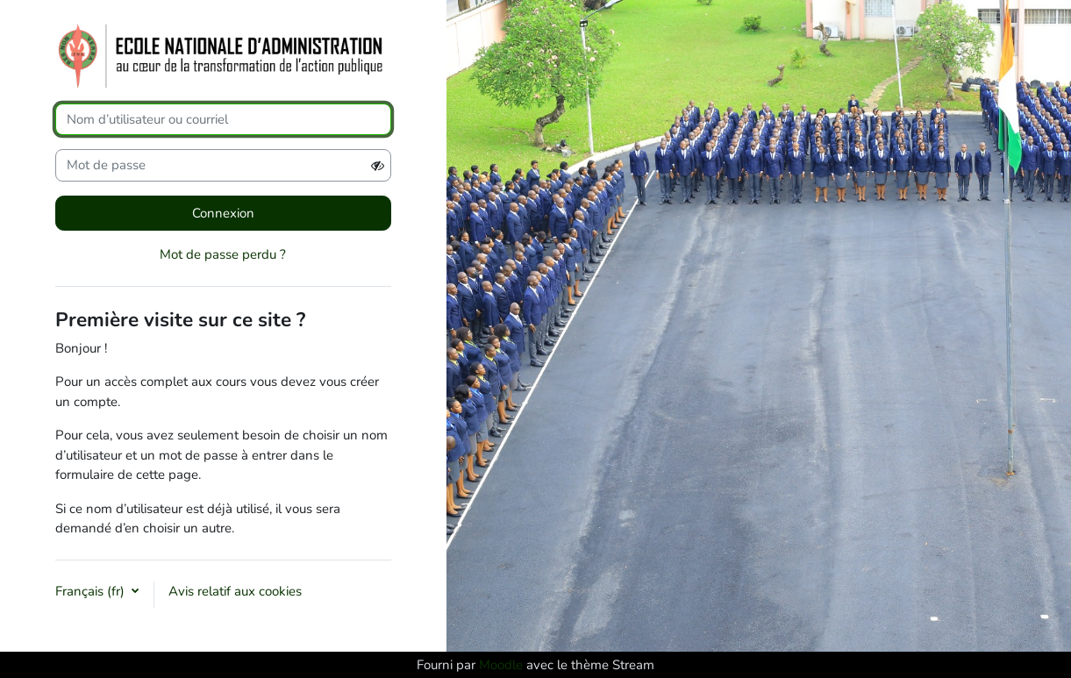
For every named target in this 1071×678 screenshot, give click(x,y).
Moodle (501, 665)
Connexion (223, 213)
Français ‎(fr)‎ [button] (91, 591)
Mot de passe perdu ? (223, 254)
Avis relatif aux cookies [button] (235, 591)
